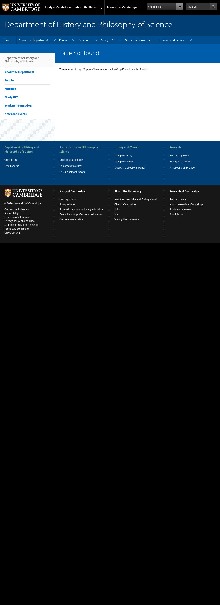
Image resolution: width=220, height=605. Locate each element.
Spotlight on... (177, 214)
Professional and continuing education (81, 209)
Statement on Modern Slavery (21, 224)
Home (8, 40)
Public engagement (180, 209)
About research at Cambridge (186, 204)
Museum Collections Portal (129, 167)
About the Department (33, 40)
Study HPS (107, 40)
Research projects (179, 155)
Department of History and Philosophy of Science (22, 61)
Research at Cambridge (122, 7)
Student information (138, 40)
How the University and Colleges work (136, 199)
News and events (173, 40)
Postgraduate (67, 204)
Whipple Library (123, 155)
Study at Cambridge (58, 7)
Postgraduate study (70, 165)
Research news (178, 199)
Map (116, 214)
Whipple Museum (124, 161)
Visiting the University (126, 219)
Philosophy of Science (182, 167)
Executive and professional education (80, 214)
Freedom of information (17, 217)
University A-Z (12, 232)
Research (84, 40)
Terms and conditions (16, 228)
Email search (11, 165)
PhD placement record (72, 171)
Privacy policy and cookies (19, 221)
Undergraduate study (71, 159)
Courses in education (71, 219)
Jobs (117, 209)
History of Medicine (180, 161)
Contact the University (16, 209)
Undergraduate (67, 199)
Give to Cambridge (125, 204)
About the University (88, 7)
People (63, 40)
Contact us (10, 159)
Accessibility (11, 213)
